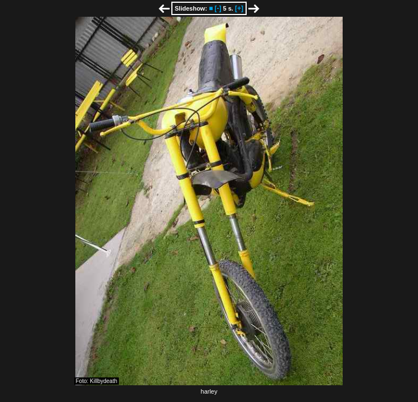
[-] (217, 8)
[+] (239, 8)
